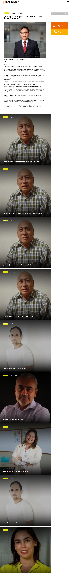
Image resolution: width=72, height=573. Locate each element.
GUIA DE (59, 25)
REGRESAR (64, 13)
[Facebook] (9, 562)
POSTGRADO (57, 557)
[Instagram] (15, 562)
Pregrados (42, 557)
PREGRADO (57, 554)
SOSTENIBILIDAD (58, 566)
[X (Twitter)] (5, 562)
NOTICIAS (57, 560)
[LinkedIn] (12, 562)
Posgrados (42, 560)
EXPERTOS (57, 563)
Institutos (42, 554)
